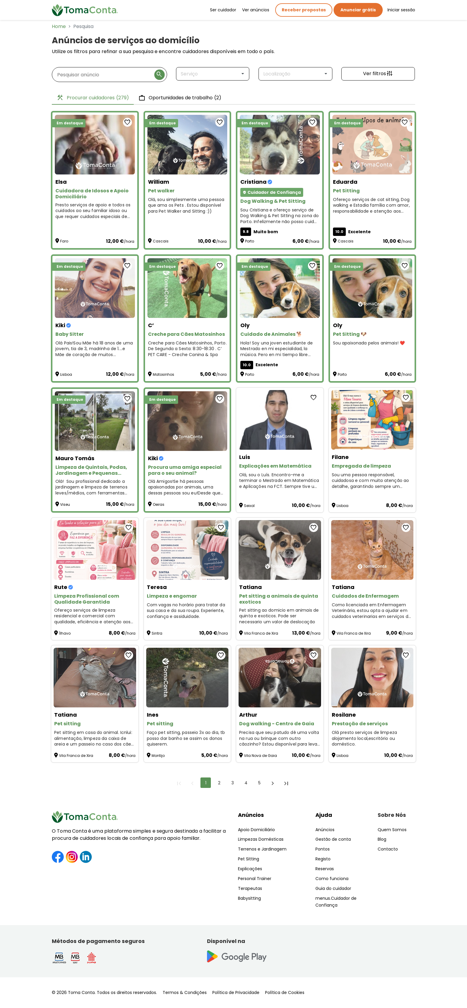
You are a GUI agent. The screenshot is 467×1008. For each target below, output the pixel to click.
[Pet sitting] (95, 677)
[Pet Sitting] (372, 144)
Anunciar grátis (358, 10)
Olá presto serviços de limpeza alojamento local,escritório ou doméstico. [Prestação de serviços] (364, 738)
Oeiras (158, 504)
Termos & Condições (185, 992)
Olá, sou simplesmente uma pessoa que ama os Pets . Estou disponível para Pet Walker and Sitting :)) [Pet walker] (186, 205)
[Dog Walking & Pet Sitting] (280, 144)
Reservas (324, 869)
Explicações (250, 869)
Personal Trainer (254, 879)
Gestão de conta (333, 839)
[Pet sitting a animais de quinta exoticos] (280, 550)
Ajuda (323, 815)
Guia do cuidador (333, 888)
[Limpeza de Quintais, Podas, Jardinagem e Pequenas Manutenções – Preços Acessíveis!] (95, 421)
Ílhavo (65, 633)
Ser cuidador (223, 10)
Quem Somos (392, 830)
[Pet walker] (187, 144)
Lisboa (66, 374)
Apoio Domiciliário (256, 830)
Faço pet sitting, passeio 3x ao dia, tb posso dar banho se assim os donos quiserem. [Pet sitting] (186, 738)
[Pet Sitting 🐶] (372, 288)
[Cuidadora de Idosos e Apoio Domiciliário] (95, 144)
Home (59, 26)
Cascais (161, 241)
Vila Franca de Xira (261, 633)
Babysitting (249, 898)
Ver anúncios (255, 10)
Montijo (158, 755)
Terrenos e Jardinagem (262, 849)
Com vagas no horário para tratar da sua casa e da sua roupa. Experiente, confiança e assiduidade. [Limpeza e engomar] (186, 610)
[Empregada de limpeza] (372, 420)
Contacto (388, 849)
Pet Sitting (248, 859)
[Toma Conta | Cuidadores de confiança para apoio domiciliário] (85, 10)
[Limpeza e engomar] (187, 550)
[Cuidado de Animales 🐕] (280, 288)
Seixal (249, 505)
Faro (64, 241)
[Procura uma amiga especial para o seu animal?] (187, 421)
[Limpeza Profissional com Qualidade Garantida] (95, 550)
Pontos (322, 849)
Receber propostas (304, 10)
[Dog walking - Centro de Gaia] (280, 677)
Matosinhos (163, 374)
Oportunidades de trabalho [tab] (179, 98)
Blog (382, 839)
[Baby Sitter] (95, 288)
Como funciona (331, 879)
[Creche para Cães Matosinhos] (187, 288)
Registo (323, 859)
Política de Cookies (284, 992)
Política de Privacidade (235, 992)
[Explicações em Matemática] (280, 420)
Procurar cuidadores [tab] (93, 98)
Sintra (157, 633)
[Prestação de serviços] (372, 677)
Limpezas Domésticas (261, 839)
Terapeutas (250, 888)
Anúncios (251, 815)
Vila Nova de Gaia (260, 755)
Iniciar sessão (401, 10)
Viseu (65, 504)
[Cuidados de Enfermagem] (372, 550)
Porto (249, 241)
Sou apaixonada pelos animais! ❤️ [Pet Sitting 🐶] (369, 343)
